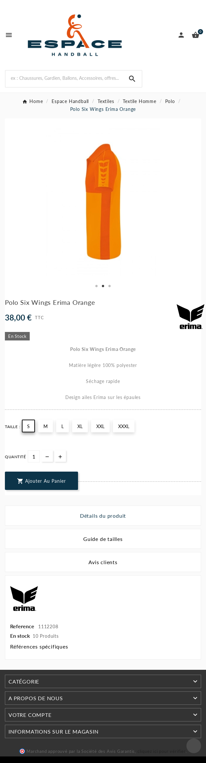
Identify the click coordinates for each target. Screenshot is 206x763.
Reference (23, 626)
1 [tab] (96, 286)
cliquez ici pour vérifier (161, 751)
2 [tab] (103, 286)
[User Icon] (181, 35)
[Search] (132, 79)
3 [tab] (109, 286)
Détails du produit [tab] (103, 515)
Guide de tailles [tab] (103, 539)
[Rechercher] (64, 78)
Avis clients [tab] (103, 562)
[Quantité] (34, 456)
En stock (20, 636)
